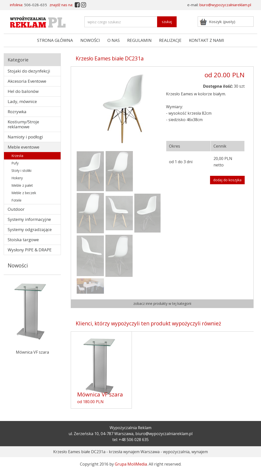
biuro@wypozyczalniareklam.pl (225, 4)
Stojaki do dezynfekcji (29, 71)
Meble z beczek (23, 192)
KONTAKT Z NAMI (206, 40)
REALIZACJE (170, 40)
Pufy (15, 163)
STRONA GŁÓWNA (55, 40)
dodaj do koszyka (227, 180)
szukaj (167, 21)
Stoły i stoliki (21, 170)
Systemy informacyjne (29, 219)
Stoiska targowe (23, 239)
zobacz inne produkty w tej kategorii (162, 303)
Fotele (16, 200)
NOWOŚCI (90, 40)
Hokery (17, 178)
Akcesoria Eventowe (27, 81)
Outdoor (16, 209)
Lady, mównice (22, 101)
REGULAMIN (139, 40)
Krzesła (17, 155)
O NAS (113, 40)
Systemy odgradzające (30, 229)
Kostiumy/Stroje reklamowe (23, 124)
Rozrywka (17, 111)
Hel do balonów (23, 91)
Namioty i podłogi (25, 137)
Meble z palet (22, 185)
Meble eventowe (23, 147)
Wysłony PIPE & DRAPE (30, 250)
